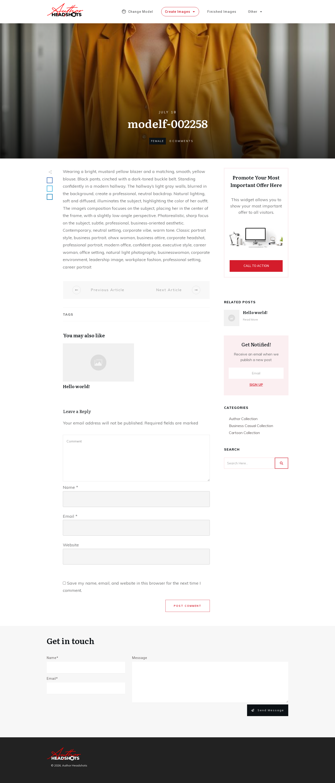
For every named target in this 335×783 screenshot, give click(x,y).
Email (70, 516)
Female (157, 141)
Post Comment (187, 605)
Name (70, 487)
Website (71, 545)
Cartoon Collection (244, 432)
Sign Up (256, 385)
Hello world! (98, 368)
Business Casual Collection (251, 425)
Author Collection (243, 418)
